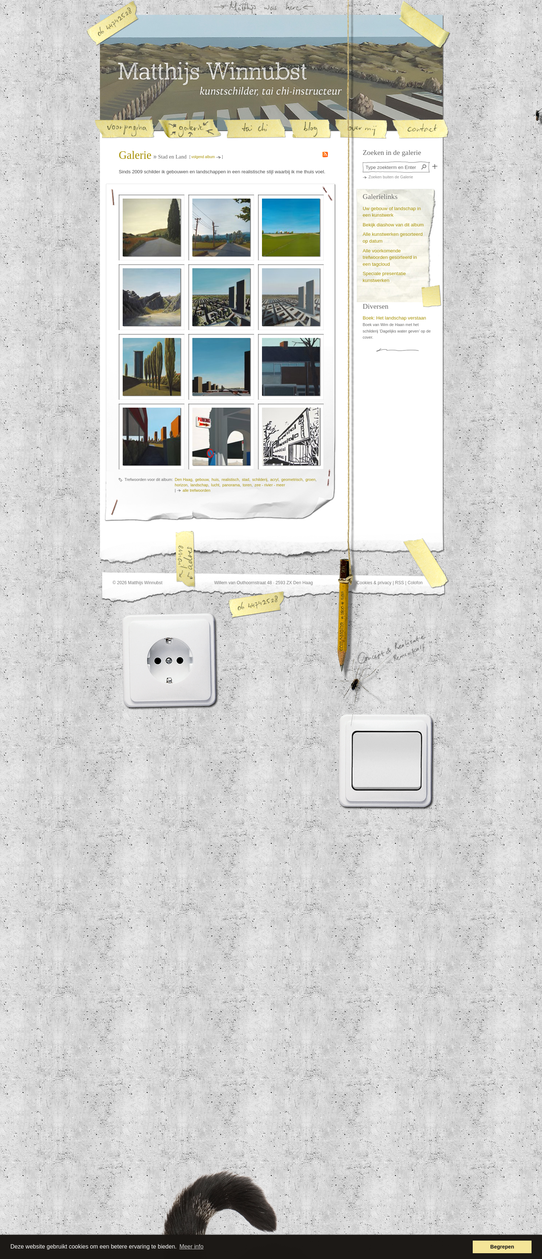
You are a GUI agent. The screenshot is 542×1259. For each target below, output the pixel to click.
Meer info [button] (191, 1246)
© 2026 (120, 582)
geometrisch (292, 479)
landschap (199, 485)
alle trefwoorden (196, 490)
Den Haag (183, 479)
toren (247, 485)
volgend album (203, 157)
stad (245, 479)
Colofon (415, 582)
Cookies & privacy (374, 582)
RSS (399, 582)
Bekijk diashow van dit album (393, 224)
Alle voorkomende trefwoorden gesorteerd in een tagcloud (390, 257)
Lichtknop (387, 760)
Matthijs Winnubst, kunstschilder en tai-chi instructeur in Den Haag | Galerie (271, 91)
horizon (181, 485)
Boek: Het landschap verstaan (394, 318)
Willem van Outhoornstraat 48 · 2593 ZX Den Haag (263, 582)
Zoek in (434, 166)
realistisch (230, 479)
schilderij (259, 479)
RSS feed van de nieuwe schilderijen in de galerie (325, 154)
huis (215, 479)
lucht (215, 485)
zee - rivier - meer (269, 485)
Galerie (135, 155)
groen (311, 479)
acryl (274, 479)
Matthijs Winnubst (212, 73)
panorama (231, 485)
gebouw (202, 479)
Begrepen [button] (502, 1247)
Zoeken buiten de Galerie (390, 177)
